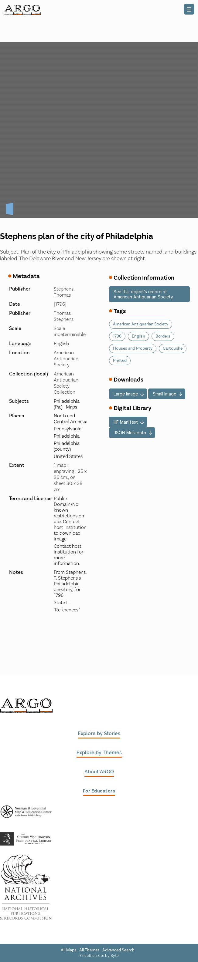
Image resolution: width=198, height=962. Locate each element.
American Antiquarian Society (140, 324)
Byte (115, 955)
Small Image (164, 393)
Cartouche (173, 348)
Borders (162, 336)
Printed (120, 360)
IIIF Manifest (126, 422)
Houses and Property (132, 348)
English (138, 336)
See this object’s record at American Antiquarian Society (143, 294)
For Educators (99, 791)
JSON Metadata (130, 432)
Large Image (126, 393)
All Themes (89, 950)
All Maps (69, 950)
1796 (117, 336)
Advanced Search (118, 950)
